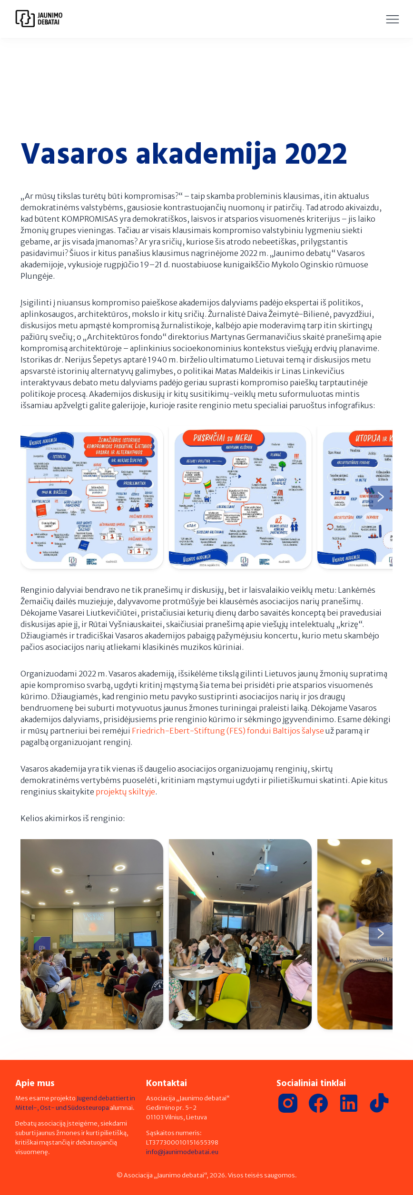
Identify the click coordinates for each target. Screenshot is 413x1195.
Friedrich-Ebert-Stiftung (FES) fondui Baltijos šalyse (228, 730)
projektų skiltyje (125, 791)
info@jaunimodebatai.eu (182, 1152)
